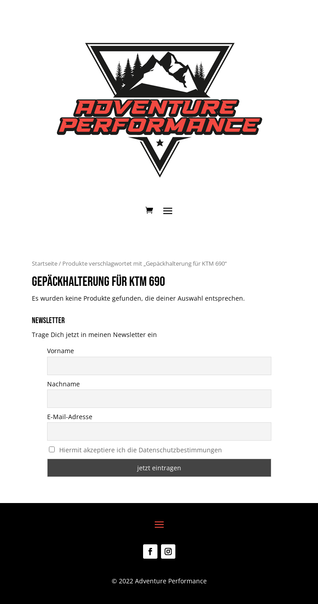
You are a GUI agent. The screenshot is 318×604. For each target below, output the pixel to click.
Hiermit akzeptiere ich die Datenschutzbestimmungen (140, 450)
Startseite (44, 263)
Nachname (63, 384)
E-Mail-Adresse (69, 416)
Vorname (60, 350)
